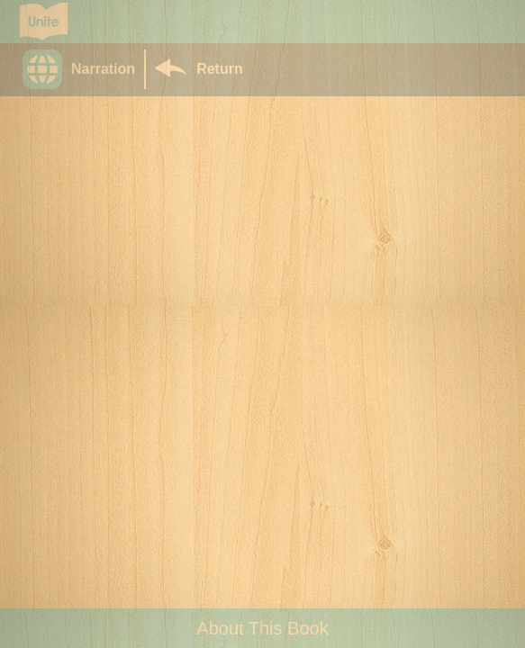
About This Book (262, 628)
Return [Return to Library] (219, 68)
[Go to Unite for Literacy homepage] (43, 21)
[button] (83, 69)
